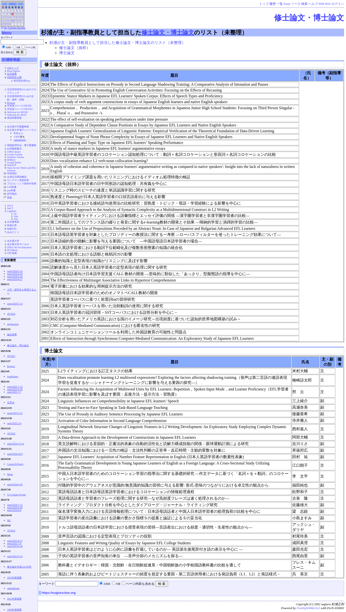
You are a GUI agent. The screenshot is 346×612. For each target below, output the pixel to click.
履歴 (272, 4)
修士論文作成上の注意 (19, 566)
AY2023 (11, 530)
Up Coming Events (14, 28)
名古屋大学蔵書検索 (18, 126)
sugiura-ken (12, 324)
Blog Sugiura (13, 71)
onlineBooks (20, 140)
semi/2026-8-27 (14, 279)
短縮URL (12, 228)
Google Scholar (14, 154)
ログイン (337, 4)
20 (22, 17)
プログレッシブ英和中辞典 (21, 183)
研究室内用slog (22, 80)
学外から (18, 133)
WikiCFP (11, 165)
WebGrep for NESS (16, 115)
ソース (296, 4)
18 (16, 17)
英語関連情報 (14, 117)
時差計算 (12, 225)
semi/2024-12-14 (15, 443)
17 (12, 17)
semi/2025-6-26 (14, 389)
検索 (304, 4)
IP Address (12, 250)
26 (19, 20)
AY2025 (11, 356)
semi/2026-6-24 (14, 276)
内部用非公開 (14, 77)
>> (20, 4)
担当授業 (12, 74)
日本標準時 (13, 222)
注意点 (10, 402)
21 (3, 20)
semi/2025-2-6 (14, 423)
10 (12, 14)
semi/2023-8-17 (14, 540)
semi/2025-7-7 (14, 392)
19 (19, 17)
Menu (6, 33)
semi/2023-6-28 (14, 546)
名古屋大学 (13, 241)
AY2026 (11, 314)
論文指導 (12, 334)
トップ (264, 4)
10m (16, 216)
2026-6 (12, 4)
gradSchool (12, 376)
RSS (328, 4)
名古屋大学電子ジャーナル (21, 130)
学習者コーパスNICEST (20, 109)
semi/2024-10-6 (14, 454)
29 (6, 24)
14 (3, 17)
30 (9, 24)
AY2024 (11, 433)
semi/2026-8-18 (14, 274)
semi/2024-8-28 (14, 507)
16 (9, 17)
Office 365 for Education (19, 247)
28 (3, 24)
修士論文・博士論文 (309, 17)
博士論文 (67, 53)
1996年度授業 (14, 609)
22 (6, 20)
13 (22, 14)
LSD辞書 (12, 187)
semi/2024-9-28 (14, 484)
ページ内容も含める (140, 584)
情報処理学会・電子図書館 (21, 145)
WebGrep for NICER (17, 112)
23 (9, 20)
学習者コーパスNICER (19, 105)
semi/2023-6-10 (14, 556)
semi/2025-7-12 (14, 386)
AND (106, 584)
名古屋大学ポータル (18, 244)
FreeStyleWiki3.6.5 (308, 608)
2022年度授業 (14, 577)
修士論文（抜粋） (74, 48)
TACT (10, 205)
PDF (321, 4)
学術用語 (12, 173)
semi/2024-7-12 (14, 505)
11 (16, 14)
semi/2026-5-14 (14, 303)
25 (16, 20)
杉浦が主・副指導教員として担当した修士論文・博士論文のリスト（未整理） (117, 43)
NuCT (10, 208)
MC (9, 520)
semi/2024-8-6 (14, 510)
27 (22, 20)
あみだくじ (13, 232)
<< (4, 4)
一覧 (279, 4)
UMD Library (14, 151)
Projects (11, 102)
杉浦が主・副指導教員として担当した (91, 32)
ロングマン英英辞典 (18, 180)
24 (12, 20)
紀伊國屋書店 (14, 148)
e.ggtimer (11, 211)
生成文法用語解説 (17, 176)
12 (19, 14)
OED (17, 136)
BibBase (11, 159)
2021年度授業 (14, 598)
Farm (287, 4)
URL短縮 (12, 253)
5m (15, 213)
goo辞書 (11, 190)
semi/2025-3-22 (14, 413)
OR (118, 584)
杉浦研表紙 (11, 60)
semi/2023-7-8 (14, 543)
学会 (9, 197)
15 (6, 17)
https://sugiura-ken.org (59, 593)
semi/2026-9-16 (14, 271)
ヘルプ (313, 4)
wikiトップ (13, 67)
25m (16, 219)
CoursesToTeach (15, 464)
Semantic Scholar (15, 157)
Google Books (14, 162)
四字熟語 (12, 193)
